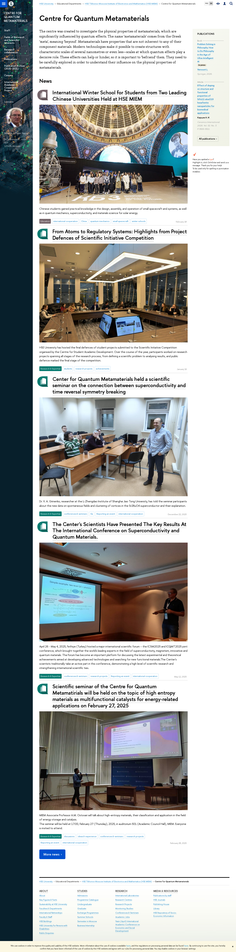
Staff (7, 30)
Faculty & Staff (45, 917)
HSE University (46, 881)
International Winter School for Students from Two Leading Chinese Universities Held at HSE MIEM (119, 95)
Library (156, 908)
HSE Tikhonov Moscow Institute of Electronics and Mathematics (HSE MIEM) (117, 881)
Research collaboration (11, 51)
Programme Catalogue (87, 899)
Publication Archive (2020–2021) (14, 67)
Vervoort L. (202, 69)
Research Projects (123, 904)
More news (52, 854)
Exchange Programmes (87, 912)
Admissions (82, 895)
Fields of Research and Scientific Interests (14, 40)
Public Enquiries (46, 933)
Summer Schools (85, 917)
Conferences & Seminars (126, 912)
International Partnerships (50, 912)
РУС (206, 3)
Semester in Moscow (87, 921)
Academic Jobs (122, 917)
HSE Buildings (45, 921)
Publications (10, 59)
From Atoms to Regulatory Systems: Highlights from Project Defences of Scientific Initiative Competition (119, 234)
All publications (208, 138)
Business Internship (86, 925)
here (128, 945)
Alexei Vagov (21, 133)
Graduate (81, 908)
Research (121, 891)
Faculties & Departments (50, 908)
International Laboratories (127, 895)
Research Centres (123, 899)
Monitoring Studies (124, 908)
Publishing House (161, 904)
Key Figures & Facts (48, 899)
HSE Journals (159, 899)
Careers (8, 75)
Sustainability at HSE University (53, 904)
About (43, 891)
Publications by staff (162, 895)
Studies (82, 891)
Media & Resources (165, 891)
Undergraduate (84, 904)
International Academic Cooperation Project (11, 86)
